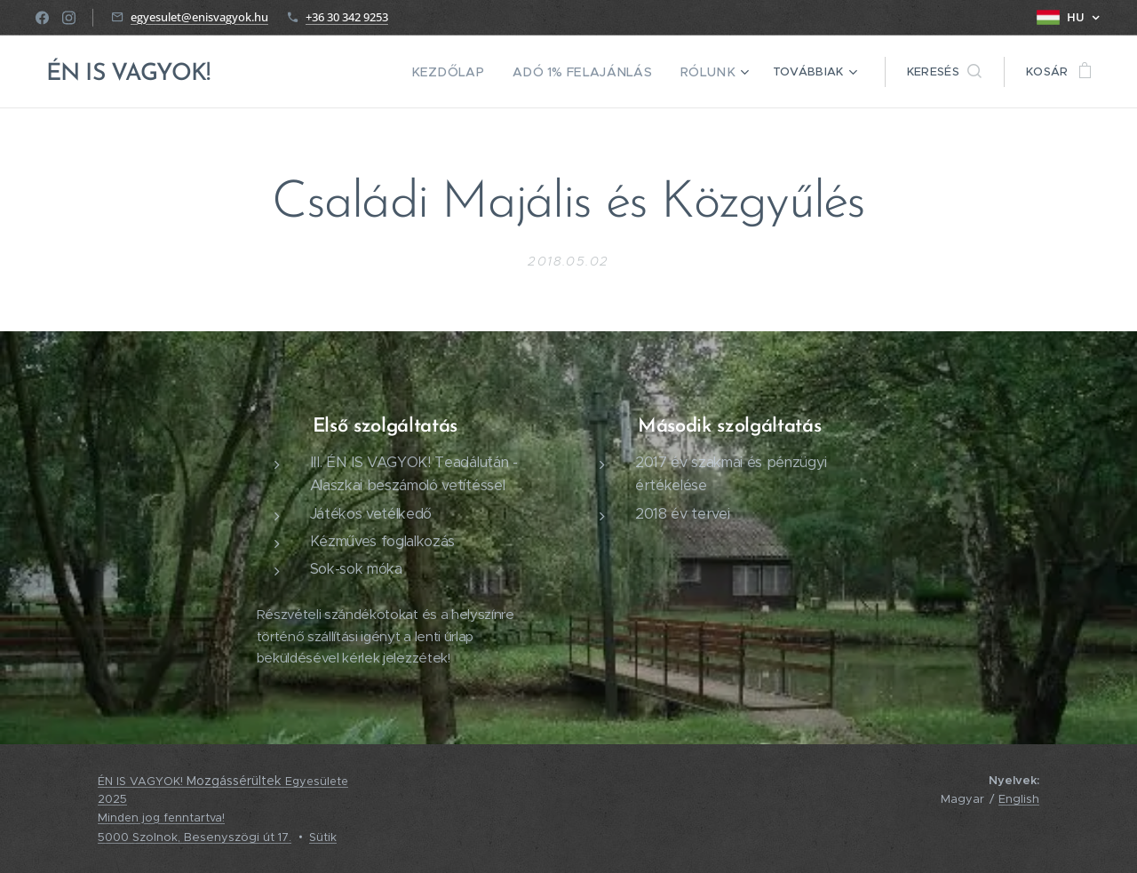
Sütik (323, 837)
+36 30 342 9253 (347, 17)
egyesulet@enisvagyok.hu (199, 17)
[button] (944, 72)
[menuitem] (473, 72)
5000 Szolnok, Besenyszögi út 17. (194, 837)
